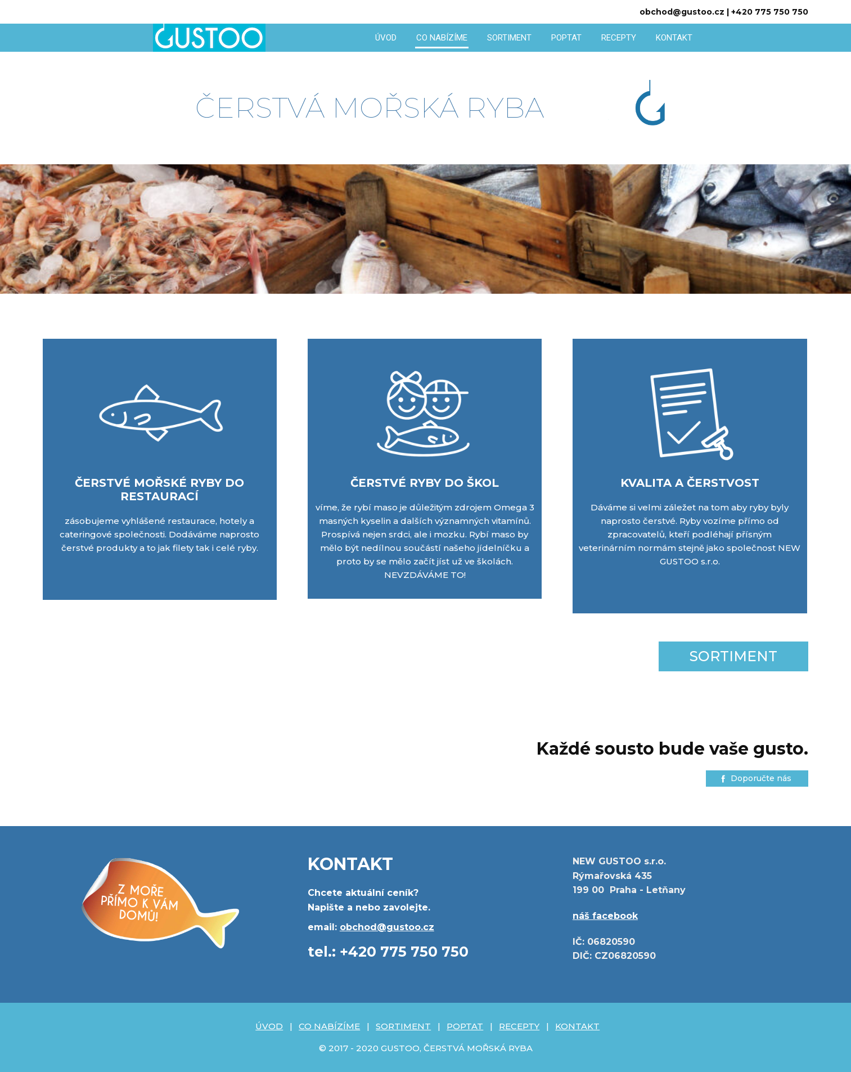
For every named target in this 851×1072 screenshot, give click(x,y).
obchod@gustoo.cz (387, 927)
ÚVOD (386, 38)
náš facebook (605, 915)
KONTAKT (674, 38)
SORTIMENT (509, 38)
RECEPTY (618, 38)
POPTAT (566, 38)
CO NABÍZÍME (441, 38)
